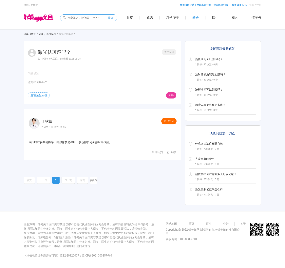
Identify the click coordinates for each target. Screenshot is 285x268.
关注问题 (169, 52)
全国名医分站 (204, 5)
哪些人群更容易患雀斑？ (210, 104)
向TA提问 (169, 121)
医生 (215, 18)
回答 (171, 95)
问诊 (195, 18)
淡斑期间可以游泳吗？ (209, 59)
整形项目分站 (187, 5)
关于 (243, 223)
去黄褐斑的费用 (205, 158)
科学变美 (172, 18)
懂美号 (256, 18)
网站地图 (171, 223)
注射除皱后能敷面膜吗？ (210, 74)
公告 (226, 223)
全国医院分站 (221, 5)
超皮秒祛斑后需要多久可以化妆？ (216, 174)
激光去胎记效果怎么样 (209, 189)
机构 (235, 18)
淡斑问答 (51, 34)
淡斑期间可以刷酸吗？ (209, 89)
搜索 (110, 17)
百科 (208, 223)
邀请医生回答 (38, 95)
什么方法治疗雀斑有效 (209, 143)
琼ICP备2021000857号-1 (97, 255)
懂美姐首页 (30, 34)
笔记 (149, 18)
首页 (130, 18)
